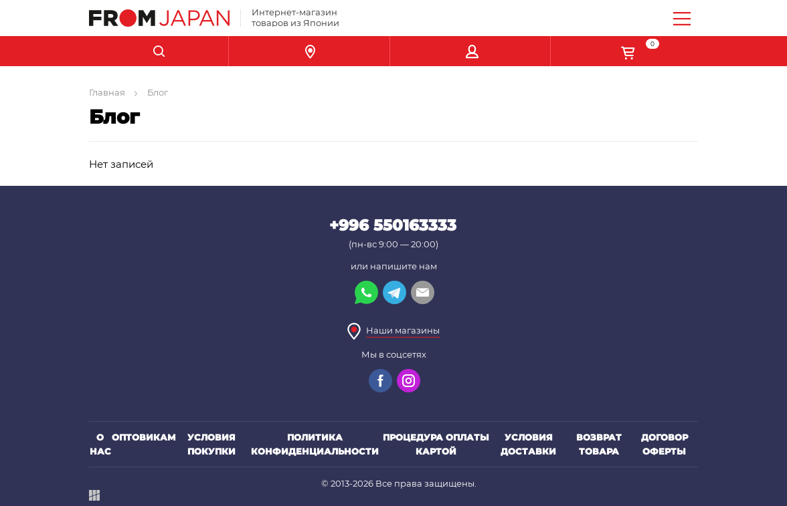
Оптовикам (144, 437)
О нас (100, 444)
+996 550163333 (392, 225)
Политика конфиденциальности (315, 444)
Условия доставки (528, 444)
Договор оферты (664, 444)
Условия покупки (211, 444)
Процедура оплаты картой (436, 444)
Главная (107, 92)
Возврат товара (599, 444)
